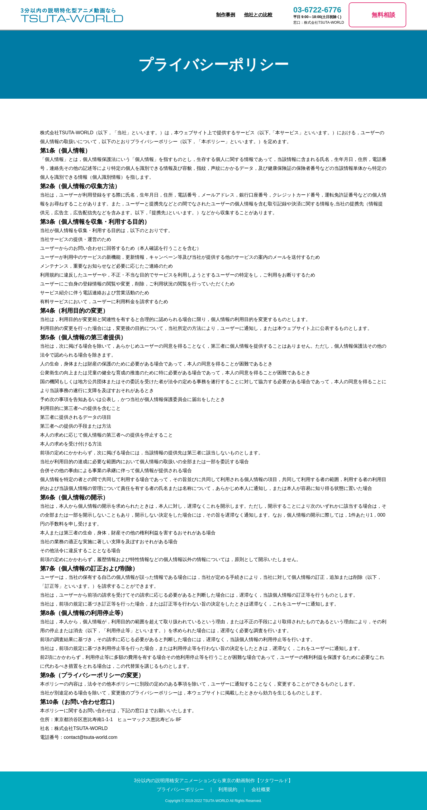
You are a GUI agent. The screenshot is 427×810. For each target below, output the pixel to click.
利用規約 (227, 789)
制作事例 (225, 14)
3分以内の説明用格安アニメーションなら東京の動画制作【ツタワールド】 (213, 780)
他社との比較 (258, 14)
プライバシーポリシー (180, 789)
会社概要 (260, 789)
